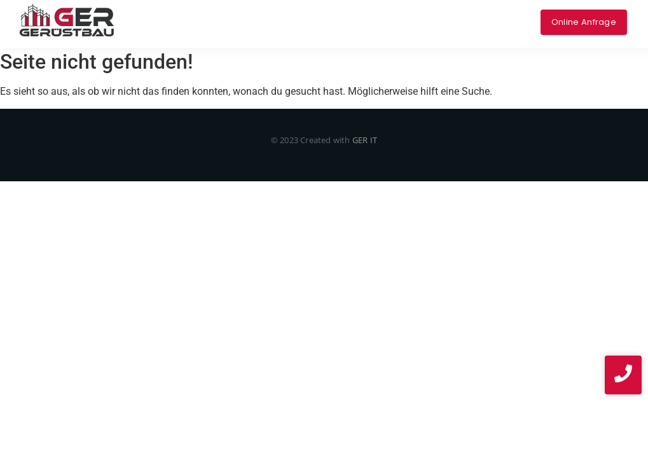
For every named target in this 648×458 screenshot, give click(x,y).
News (330, 30)
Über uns (318, 13)
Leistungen (212, 13)
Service (268, 13)
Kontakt (422, 13)
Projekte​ (372, 13)
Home (158, 13)
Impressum (479, 13)
